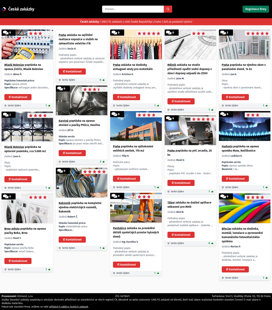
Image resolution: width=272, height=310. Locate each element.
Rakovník (65, 203)
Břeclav (226, 228)
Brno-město (12, 228)
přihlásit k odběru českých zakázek (68, 306)
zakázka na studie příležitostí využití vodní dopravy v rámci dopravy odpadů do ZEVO (189, 69)
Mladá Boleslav (14, 64)
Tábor (171, 202)
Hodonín (227, 146)
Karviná (63, 120)
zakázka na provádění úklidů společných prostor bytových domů (136, 232)
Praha (62, 35)
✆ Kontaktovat (18, 97)
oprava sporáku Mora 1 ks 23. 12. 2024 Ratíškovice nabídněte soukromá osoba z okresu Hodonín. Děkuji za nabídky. (243, 166)
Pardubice (119, 228)
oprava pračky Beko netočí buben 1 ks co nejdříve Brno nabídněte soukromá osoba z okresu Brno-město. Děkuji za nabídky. (26, 248)
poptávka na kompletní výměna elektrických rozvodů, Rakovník (80, 207)
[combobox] (133, 9)
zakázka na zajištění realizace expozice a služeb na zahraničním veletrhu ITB (78, 39)
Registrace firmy (255, 9)
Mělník (171, 64)
